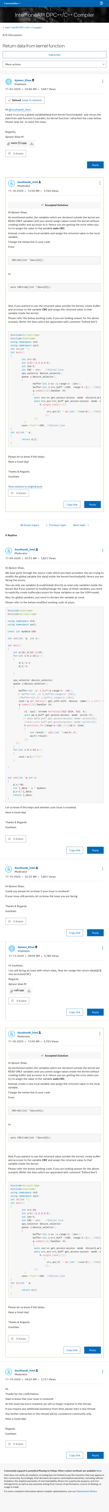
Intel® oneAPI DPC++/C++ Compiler (23, 27)
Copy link (71, 504)
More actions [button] (13, 64)
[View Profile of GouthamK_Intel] (29, 182)
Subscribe (55, 55)
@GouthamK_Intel (19, 109)
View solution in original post (25, 486)
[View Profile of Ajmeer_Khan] (24, 80)
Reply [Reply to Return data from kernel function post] (95, 165)
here (99, 1470)
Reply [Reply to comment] (92, 504)
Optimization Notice (86, 1491)
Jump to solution (27, 100)
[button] (102, 81)
